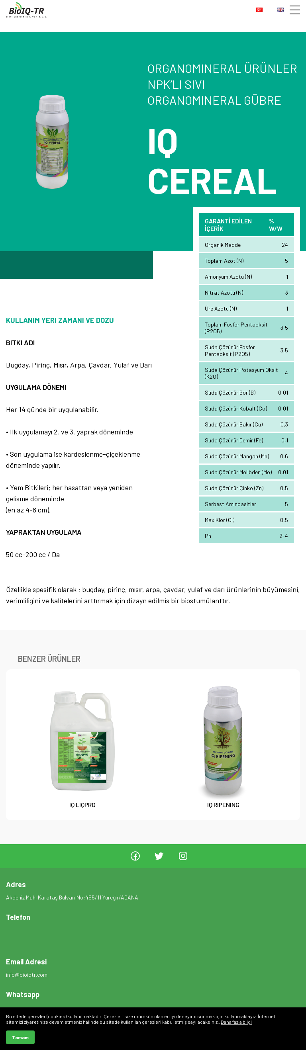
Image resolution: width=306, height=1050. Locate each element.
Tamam (20, 1037)
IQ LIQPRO (82, 804)
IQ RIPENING (224, 804)
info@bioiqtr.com (26, 974)
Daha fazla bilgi (236, 1022)
